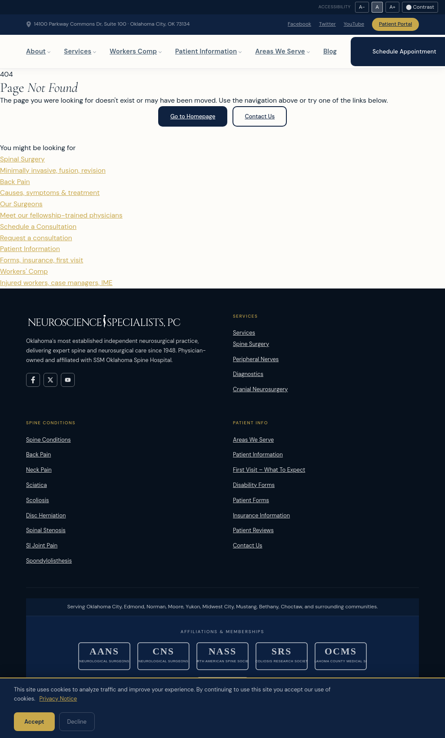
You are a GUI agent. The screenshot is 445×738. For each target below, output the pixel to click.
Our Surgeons (222, 210)
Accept (34, 721)
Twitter (327, 23)
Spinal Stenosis (46, 530)
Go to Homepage (193, 116)
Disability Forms (254, 485)
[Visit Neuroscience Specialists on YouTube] (68, 380)
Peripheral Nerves (256, 359)
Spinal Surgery (222, 165)
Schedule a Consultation (222, 233)
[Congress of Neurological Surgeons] (163, 656)
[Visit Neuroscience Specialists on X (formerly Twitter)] (50, 380)
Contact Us (260, 116)
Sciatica (36, 485)
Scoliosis (37, 500)
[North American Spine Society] (222, 656)
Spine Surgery (251, 344)
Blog (330, 51)
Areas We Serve (280, 51)
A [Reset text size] (377, 6)
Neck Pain (39, 469)
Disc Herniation (46, 515)
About (36, 51)
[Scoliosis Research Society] (282, 656)
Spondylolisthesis (49, 560)
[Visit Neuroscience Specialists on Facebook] (33, 380)
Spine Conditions (48, 439)
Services (77, 51)
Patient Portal (395, 23)
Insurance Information (261, 515)
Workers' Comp (222, 277)
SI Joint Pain (41, 545)
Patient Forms (251, 500)
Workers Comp (133, 51)
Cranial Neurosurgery (260, 389)
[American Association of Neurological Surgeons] (104, 656)
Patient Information (206, 51)
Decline (77, 721)
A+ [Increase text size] (392, 6)
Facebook (299, 23)
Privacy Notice (58, 698)
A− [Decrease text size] (362, 6)
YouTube (354, 23)
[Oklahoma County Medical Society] (341, 656)
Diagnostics (248, 374)
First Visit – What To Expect (269, 469)
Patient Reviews (253, 530)
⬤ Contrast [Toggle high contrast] (420, 6)
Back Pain (222, 188)
